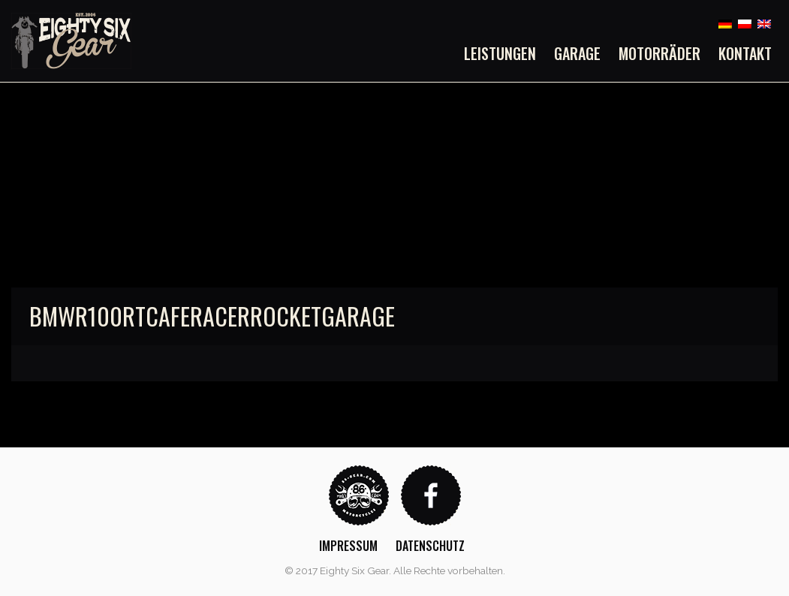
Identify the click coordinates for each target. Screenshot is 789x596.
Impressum (348, 546)
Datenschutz (430, 546)
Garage (577, 53)
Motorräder (659, 53)
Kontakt (745, 53)
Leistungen (500, 53)
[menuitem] (504, 53)
